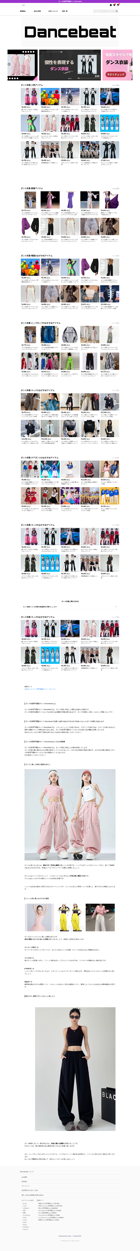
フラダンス (26, 1208)
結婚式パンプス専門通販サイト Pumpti (49, 1219)
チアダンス (26, 1227)
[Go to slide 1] (68, 78)
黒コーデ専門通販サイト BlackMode (48, 1208)
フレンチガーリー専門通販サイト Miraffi (49, 1215)
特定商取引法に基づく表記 (30, 1190)
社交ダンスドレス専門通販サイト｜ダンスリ (40, 689)
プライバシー (26, 1186)
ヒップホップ (26, 1215)
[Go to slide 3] (71, 78)
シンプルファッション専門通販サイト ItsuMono (51, 1217)
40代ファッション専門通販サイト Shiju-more (50, 1205)
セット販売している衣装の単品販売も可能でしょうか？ (70, 607)
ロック (25, 1222)
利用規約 (24, 1181)
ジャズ (25, 1219)
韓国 (24, 1212)
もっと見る (115, 85)
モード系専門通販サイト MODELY (48, 1212)
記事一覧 (64, 11)
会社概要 (24, 1177)
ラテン (25, 1217)
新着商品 (22, 11)
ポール (25, 1224)
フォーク (25, 1229)
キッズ (25, 1203)
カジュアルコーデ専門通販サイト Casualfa (50, 1210)
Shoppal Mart (77, 1236)
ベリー (25, 1205)
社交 (24, 1210)
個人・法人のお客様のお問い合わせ (32, 1195)
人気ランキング (53, 11)
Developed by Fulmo (65, 1236)
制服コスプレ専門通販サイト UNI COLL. (49, 1203)
